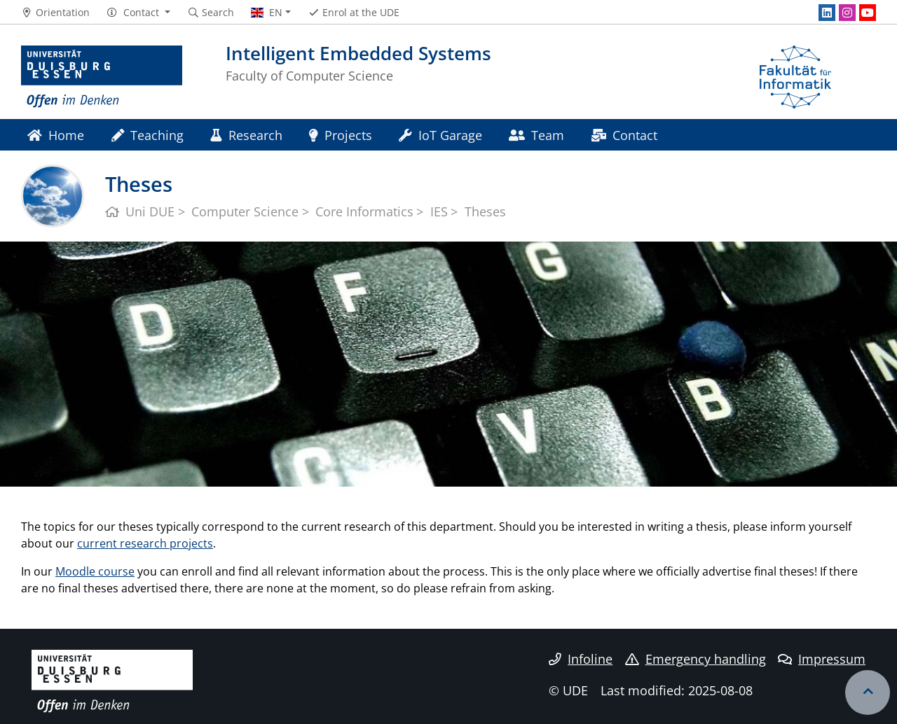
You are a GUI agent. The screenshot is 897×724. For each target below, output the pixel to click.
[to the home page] (101, 77)
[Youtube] (867, 12)
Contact (624, 135)
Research (246, 135)
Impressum (821, 658)
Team (536, 135)
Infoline (580, 658)
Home (55, 135)
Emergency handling (695, 658)
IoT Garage (440, 135)
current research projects (145, 543)
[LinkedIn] (827, 12)
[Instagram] (847, 12)
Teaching (147, 135)
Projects (340, 135)
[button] (138, 12)
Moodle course (95, 571)
